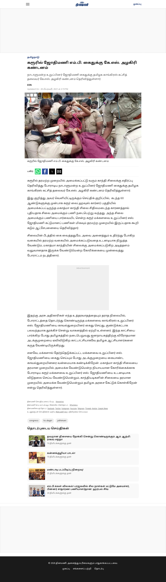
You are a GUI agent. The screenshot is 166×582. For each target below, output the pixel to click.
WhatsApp (74, 405)
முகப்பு (137, 4)
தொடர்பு (99, 569)
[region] (83, 30)
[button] (28, 4)
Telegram (81, 409)
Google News (103, 409)
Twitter (58, 409)
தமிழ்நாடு (33, 57)
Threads (88, 409)
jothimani (61, 420)
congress (33, 420)
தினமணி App (62, 412)
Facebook (50, 409)
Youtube (73, 409)
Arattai (94, 409)
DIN (29, 85)
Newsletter (60, 402)
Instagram (65, 409)
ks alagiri (48, 420)
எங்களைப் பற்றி (82, 569)
